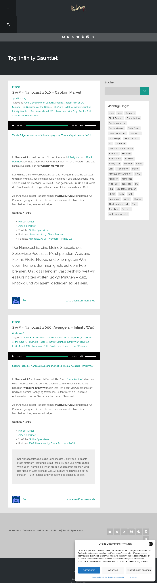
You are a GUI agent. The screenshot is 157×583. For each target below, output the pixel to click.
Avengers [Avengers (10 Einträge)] (130, 97)
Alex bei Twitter (27, 209)
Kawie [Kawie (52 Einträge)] (139, 147)
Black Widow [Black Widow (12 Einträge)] (133, 102)
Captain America (54, 86)
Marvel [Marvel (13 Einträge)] (135, 152)
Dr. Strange (86, 86)
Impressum (133, 577)
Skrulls (74, 95)
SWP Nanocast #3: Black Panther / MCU (52, 430)
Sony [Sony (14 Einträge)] (121, 178)
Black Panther (37, 86)
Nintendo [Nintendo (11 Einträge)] (126, 168)
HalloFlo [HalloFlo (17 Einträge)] (126, 137)
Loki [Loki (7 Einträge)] (111, 152)
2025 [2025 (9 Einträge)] (111, 97)
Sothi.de (56, 517)
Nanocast (54, 95)
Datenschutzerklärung (117, 577)
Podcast (16, 71)
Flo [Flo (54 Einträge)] (110, 127)
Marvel (37, 95)
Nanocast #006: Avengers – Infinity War (51, 222)
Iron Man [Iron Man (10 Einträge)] (128, 147)
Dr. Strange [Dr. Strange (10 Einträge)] (114, 122)
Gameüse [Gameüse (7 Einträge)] (120, 127)
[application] (54, 109)
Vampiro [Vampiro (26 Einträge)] (127, 193)
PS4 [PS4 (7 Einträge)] (111, 173)
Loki (14, 334)
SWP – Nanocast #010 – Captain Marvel (48, 76)
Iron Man (22, 95)
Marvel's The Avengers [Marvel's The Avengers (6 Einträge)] (120, 157)
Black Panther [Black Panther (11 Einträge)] (116, 102)
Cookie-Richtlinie (99, 577)
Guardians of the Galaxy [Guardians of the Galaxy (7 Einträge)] (121, 132)
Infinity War (74, 141)
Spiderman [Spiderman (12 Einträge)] (114, 183)
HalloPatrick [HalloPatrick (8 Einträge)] (115, 142)
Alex (26, 86)
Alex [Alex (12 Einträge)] (119, 97)
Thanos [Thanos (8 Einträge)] (137, 183)
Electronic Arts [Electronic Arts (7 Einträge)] (131, 122)
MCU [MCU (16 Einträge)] (137, 157)
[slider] (47, 109)
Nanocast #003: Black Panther (46, 217)
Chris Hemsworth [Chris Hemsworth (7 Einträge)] (117, 117)
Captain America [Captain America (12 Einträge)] (117, 107)
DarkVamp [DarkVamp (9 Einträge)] (135, 117)
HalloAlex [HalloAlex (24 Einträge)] (113, 137)
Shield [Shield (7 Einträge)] (112, 178)
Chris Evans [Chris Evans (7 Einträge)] (134, 112)
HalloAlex (48, 90)
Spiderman (18, 99)
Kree (30, 95)
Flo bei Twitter (26, 205)
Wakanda (82, 334)
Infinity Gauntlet (72, 90)
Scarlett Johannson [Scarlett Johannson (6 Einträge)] (126, 173)
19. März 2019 (19, 82)
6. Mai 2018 (18, 321)
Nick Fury (65, 95)
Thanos (29, 99)
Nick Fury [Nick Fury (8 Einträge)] (113, 168)
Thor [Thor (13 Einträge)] (134, 188)
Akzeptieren (89, 570)
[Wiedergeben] (13, 109)
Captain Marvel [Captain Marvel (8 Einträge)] (116, 112)
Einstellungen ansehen (139, 570)
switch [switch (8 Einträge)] (127, 183)
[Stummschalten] (81, 109)
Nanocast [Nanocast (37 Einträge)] (127, 163)
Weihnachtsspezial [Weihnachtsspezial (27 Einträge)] (118, 198)
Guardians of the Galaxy (29, 90)
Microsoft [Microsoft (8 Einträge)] (113, 163)
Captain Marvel (72, 86)
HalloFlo (58, 90)
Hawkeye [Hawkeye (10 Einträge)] (129, 142)
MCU (45, 95)
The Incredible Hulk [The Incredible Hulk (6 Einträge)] (118, 188)
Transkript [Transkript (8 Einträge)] (114, 193)
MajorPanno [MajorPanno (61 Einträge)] (122, 152)
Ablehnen (113, 570)
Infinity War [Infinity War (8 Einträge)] (114, 147)
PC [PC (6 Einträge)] (136, 168)
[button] (150, 543)
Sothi (81, 95)
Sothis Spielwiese (39, 213)
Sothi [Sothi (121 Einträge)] (130, 178)
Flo (14, 90)
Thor (36, 99)
